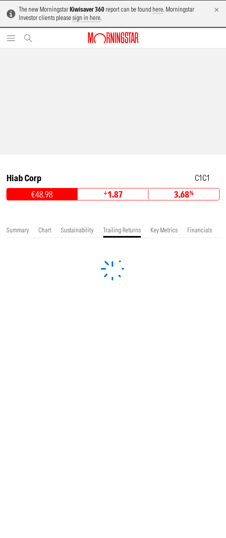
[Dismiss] (217, 10)
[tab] (17, 230)
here (157, 9)
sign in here (86, 18)
